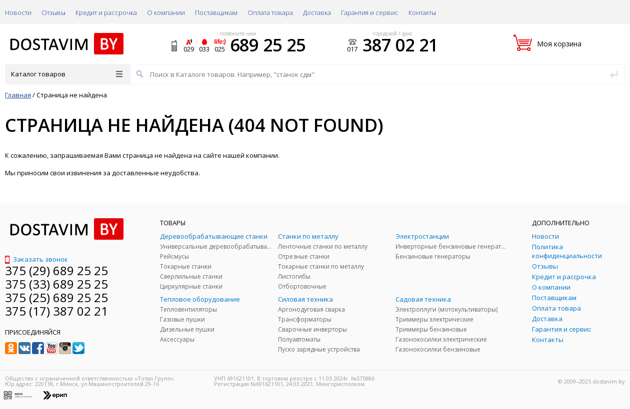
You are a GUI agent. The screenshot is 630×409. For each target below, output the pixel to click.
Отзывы (54, 12)
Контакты (422, 12)
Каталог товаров (66, 73)
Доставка (317, 12)
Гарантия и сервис (369, 12)
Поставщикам (216, 12)
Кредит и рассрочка (106, 12)
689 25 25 (268, 44)
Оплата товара (270, 12)
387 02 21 (400, 44)
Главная (18, 94)
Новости (18, 12)
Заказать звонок (36, 259)
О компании (166, 12)
